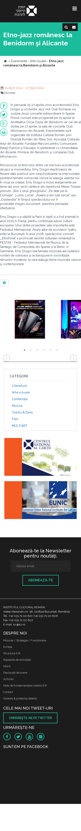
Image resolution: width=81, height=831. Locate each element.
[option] (30, 320)
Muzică (17, 405)
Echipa (7, 646)
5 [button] (50, 350)
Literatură (19, 385)
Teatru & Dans (22, 412)
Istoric (7, 666)
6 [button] (57, 350)
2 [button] (31, 350)
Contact (8, 692)
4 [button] (44, 350)
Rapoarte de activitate (17, 659)
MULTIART (19, 425)
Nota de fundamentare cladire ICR (25, 685)
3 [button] (37, 350)
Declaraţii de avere (15, 672)
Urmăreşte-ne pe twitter (30, 718)
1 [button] (24, 350)
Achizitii (8, 679)
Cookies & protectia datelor (20, 698)
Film (15, 419)
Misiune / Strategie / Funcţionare (24, 640)
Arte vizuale (21, 392)
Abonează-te (40, 580)
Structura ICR (11, 653)
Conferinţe (20, 399)
